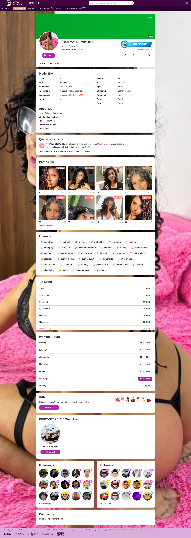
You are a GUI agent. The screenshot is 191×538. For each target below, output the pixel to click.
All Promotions (45, 8)
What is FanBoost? (144, 49)
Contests (58, 8)
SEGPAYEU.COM (59, 530)
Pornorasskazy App (74, 8)
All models (6, 8)
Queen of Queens (105, 144)
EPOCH (49, 530)
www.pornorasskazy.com (30, 530)
